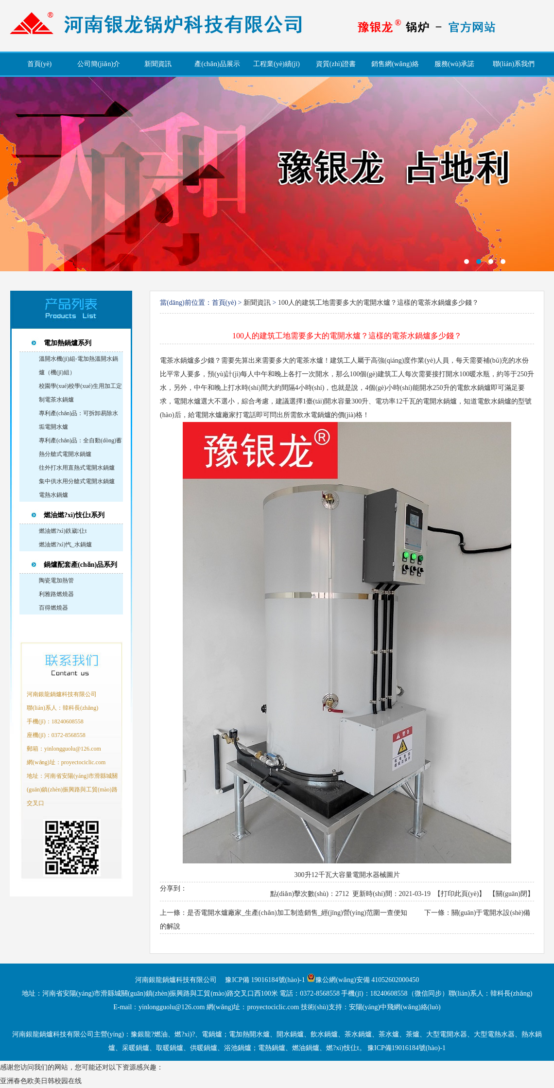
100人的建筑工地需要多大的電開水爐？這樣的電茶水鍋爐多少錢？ (378, 302)
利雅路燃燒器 (56, 594)
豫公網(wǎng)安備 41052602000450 (367, 979)
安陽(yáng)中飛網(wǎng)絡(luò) (395, 1007)
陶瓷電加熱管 (56, 580)
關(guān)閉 (511, 893)
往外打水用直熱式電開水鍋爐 (77, 467)
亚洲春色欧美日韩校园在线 (41, 1081)
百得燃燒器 (53, 607)
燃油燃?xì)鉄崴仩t (63, 530)
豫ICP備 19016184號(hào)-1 (265, 979)
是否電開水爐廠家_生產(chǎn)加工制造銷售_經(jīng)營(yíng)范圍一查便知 (297, 912)
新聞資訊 (257, 302)
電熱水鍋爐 (53, 494)
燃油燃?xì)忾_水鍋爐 (65, 544)
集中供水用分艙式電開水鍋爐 (77, 481)
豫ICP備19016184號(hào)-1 (406, 1048)
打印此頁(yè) (460, 893)
